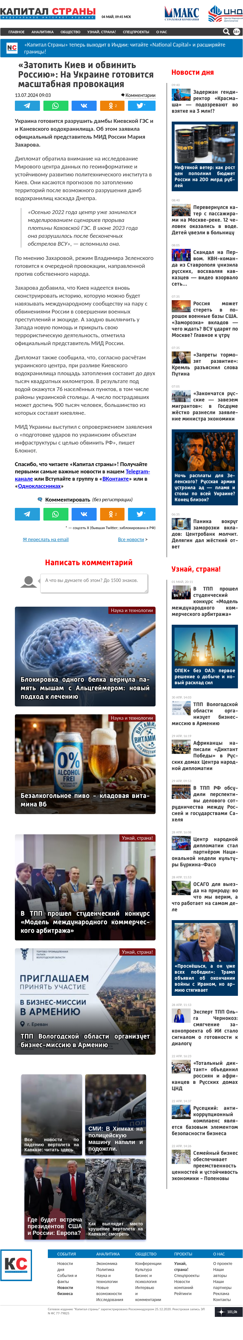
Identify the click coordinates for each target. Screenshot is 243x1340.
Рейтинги (182, 1293)
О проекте (222, 1263)
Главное (17, 31)
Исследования (109, 1299)
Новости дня (192, 72)
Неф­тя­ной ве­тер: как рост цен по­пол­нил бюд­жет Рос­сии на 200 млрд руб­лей (205, 176)
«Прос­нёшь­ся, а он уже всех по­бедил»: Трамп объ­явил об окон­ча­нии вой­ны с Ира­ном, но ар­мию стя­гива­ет (205, 978)
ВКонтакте (115, 478)
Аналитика (43, 31)
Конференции (148, 1263)
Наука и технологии (132, 610)
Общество (70, 31)
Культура (143, 1269)
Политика (105, 1269)
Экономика (106, 1263)
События (66, 1254)
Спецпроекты (136, 31)
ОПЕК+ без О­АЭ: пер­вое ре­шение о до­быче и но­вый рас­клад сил (205, 676)
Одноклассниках (39, 486)
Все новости (131, 539)
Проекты (183, 1254)
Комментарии (140, 95)
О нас (161, 31)
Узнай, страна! (101, 31)
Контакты (222, 1299)
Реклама (221, 1293)
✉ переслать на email (46, 539)
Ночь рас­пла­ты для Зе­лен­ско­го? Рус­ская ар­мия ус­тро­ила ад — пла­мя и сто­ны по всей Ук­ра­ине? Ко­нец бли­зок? (205, 487)
